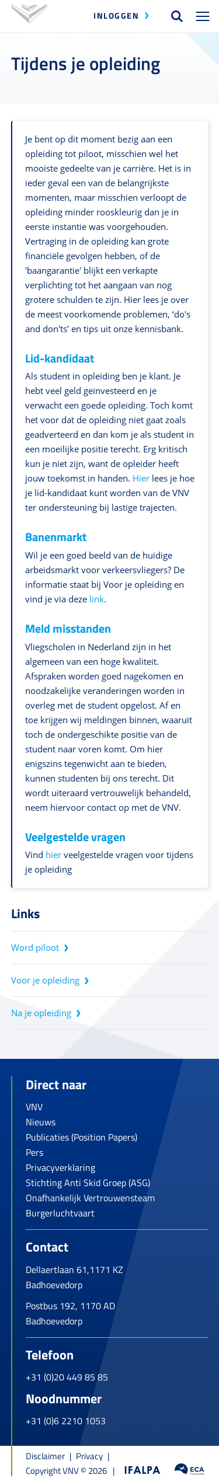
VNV (34, 1107)
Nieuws (40, 1122)
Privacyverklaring (60, 1167)
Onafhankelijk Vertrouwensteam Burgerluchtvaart (90, 1205)
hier (53, 854)
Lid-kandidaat (59, 358)
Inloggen (116, 15)
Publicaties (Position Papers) (81, 1137)
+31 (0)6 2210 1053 (66, 1421)
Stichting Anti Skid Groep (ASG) (88, 1183)
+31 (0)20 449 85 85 (67, 1377)
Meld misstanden (68, 628)
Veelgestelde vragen (75, 837)
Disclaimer (45, 1456)
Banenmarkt (55, 537)
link (96, 599)
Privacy (89, 1456)
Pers (34, 1152)
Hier (141, 478)
